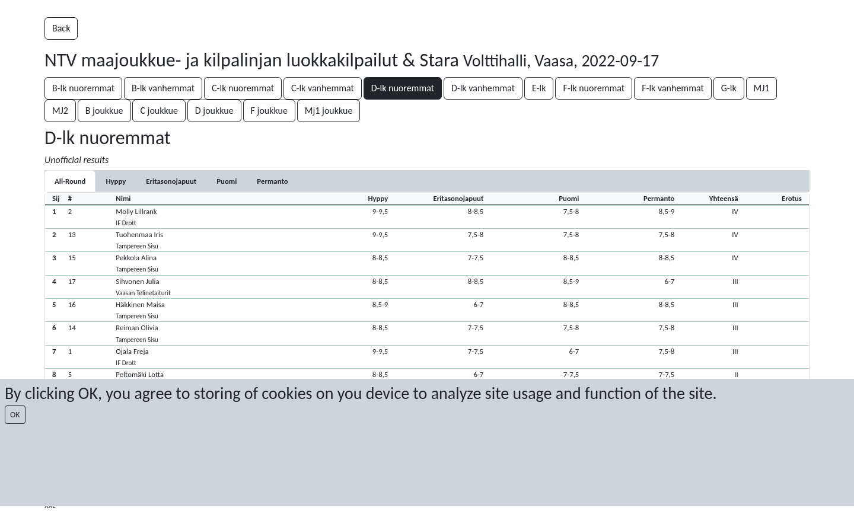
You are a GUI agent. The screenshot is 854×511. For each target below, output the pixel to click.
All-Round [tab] (70, 181)
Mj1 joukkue (329, 110)
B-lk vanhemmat (163, 88)
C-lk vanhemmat (322, 88)
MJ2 (60, 110)
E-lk (539, 88)
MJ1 (762, 88)
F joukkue (269, 110)
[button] (427, 216)
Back (61, 28)
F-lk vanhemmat (673, 88)
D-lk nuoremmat (402, 88)
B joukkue (104, 110)
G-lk (729, 88)
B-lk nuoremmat (83, 88)
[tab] (115, 181)
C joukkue (159, 110)
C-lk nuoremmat (243, 88)
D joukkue (214, 110)
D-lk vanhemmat (483, 88)
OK (15, 415)
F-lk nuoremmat (593, 88)
